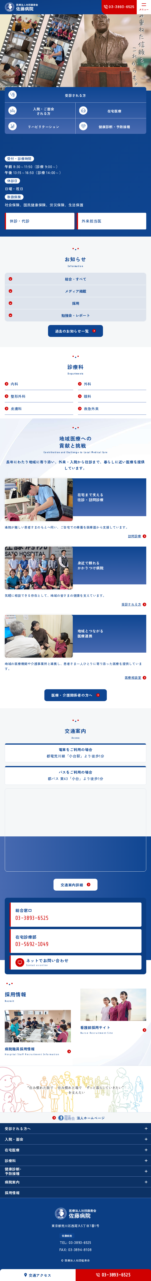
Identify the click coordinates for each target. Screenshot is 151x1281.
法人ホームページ (81, 1118)
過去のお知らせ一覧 (72, 331)
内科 (14, 383)
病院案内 (12, 1181)
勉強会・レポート (75, 315)
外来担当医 (92, 221)
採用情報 (12, 1192)
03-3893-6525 (32, 918)
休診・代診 (20, 221)
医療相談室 (133, 678)
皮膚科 (16, 408)
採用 (75, 303)
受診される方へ (18, 1128)
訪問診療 (134, 536)
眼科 (88, 396)
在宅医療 (12, 1149)
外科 (88, 383)
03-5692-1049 (32, 944)
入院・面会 (14, 1139)
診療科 (10, 1160)
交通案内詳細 (72, 884)
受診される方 (131, 605)
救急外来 (91, 408)
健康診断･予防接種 (13, 1171)
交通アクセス (37, 1274)
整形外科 (18, 396)
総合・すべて (75, 279)
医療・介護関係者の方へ (72, 695)
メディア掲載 (75, 291)
